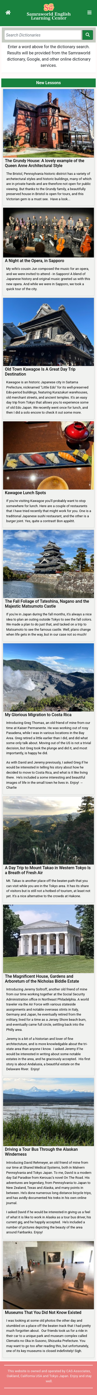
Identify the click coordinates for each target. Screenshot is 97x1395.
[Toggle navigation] (89, 12)
